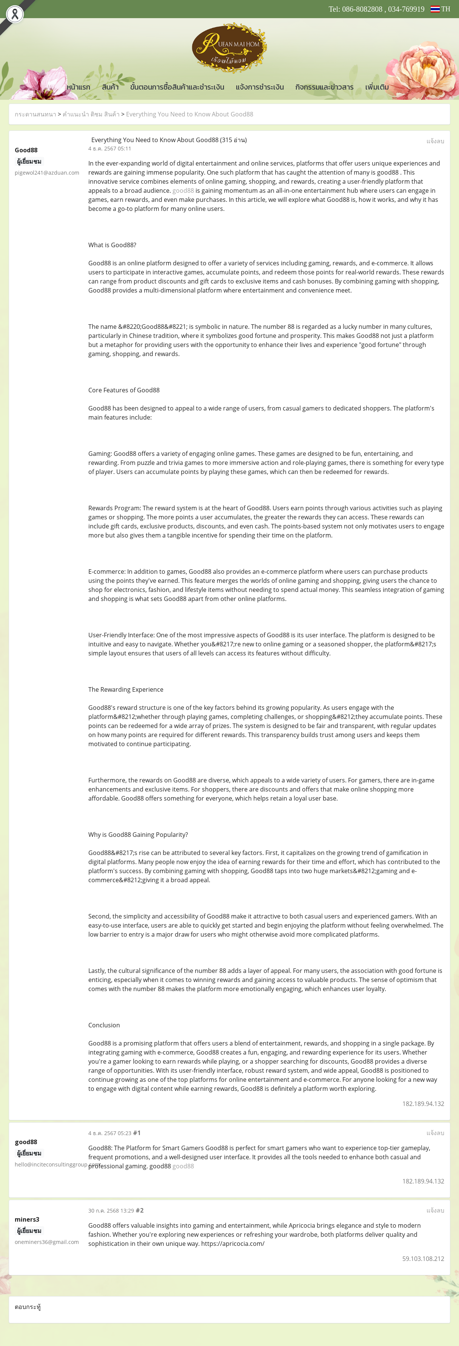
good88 (183, 190)
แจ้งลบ (435, 141)
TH (440, 9)
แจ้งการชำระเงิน (260, 87)
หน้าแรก (78, 87)
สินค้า (110, 87)
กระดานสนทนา (35, 114)
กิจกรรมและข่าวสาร (325, 87)
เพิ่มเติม (377, 87)
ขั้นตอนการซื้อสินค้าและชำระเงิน (177, 87)
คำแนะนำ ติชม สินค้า (91, 114)
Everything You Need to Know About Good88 (189, 114)
